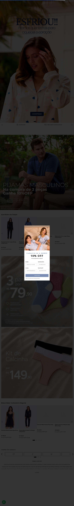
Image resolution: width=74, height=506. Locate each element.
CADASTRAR (37, 275)
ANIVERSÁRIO (41, 262)
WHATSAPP (40, 268)
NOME (27, 262)
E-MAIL (27, 268)
